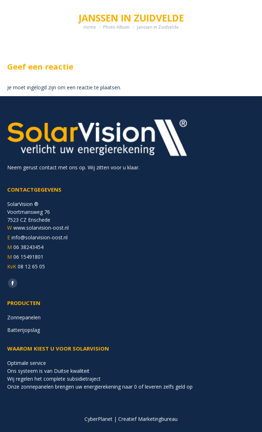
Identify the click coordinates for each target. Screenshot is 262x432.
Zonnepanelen (24, 317)
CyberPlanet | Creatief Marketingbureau (131, 418)
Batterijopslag (23, 330)
